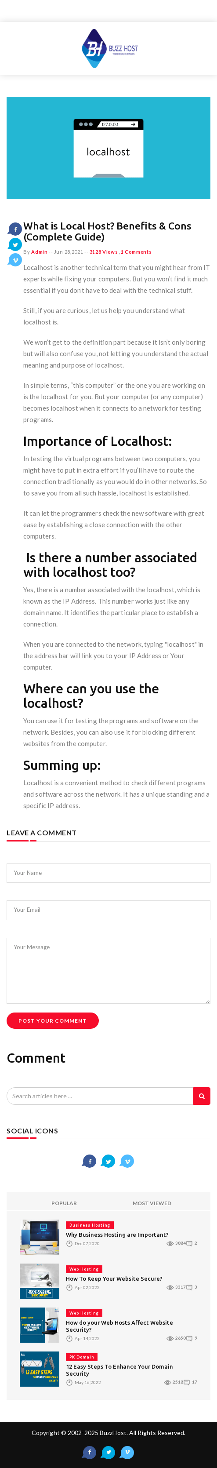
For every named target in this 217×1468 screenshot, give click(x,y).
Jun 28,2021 (68, 252)
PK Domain (81, 1357)
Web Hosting (84, 1269)
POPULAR (64, 1203)
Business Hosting (89, 1225)
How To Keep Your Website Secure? (114, 1278)
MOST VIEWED (152, 1203)
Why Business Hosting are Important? (117, 1234)
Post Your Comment (52, 1020)
